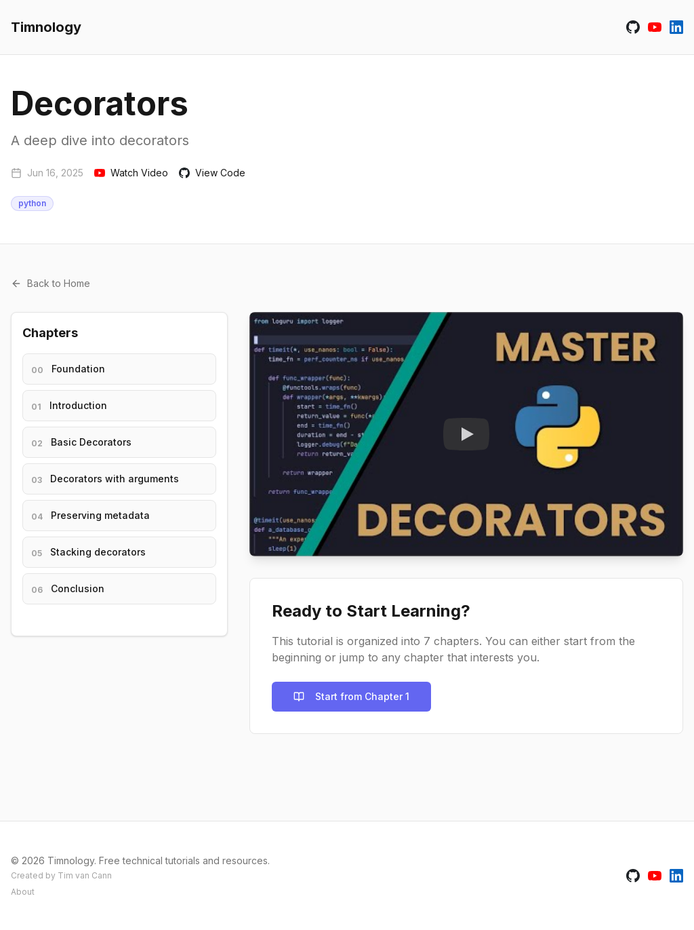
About (23, 892)
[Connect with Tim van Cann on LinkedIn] (676, 27)
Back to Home (50, 283)
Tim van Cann (85, 875)
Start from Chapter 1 (351, 696)
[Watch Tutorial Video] (466, 434)
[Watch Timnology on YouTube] (654, 27)
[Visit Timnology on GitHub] (633, 27)
